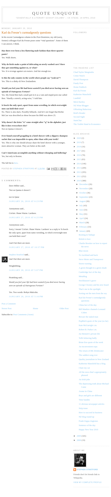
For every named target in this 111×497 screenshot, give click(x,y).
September (84, 197)
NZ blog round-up (86, 417)
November (84, 188)
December (84, 184)
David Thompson (80, 79)
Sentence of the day (87, 425)
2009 (79, 436)
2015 (79, 159)
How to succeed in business (90, 412)
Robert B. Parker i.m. (88, 329)
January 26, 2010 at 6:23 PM (26, 201)
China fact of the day (87, 305)
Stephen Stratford (16, 254)
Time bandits (84, 399)
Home (35, 308)
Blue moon (83, 251)
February (83, 227)
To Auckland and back (88, 255)
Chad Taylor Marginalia (83, 72)
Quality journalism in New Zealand (94, 359)
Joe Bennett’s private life (89, 334)
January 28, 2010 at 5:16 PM (26, 296)
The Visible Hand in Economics (87, 124)
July (81, 205)
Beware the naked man (88, 317)
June (81, 209)
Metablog (83, 276)
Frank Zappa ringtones (88, 421)
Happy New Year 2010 (88, 429)
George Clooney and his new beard (94, 285)
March (82, 222)
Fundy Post (78, 83)
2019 (79, 142)
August (82, 201)
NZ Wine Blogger (81, 105)
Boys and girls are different (90, 395)
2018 (79, 146)
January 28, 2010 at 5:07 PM (26, 270)
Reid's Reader (79, 113)
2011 (79, 176)
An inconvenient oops (88, 346)
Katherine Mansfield (82, 94)
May (81, 214)
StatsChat (77, 120)
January (83, 231)
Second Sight (79, 117)
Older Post (64, 308)
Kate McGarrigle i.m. (88, 325)
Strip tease (83, 408)
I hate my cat (84, 368)
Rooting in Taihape (87, 235)
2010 (79, 180)
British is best (84, 239)
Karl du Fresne (79, 90)
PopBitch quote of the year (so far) (93, 321)
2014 (79, 163)
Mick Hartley (79, 102)
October (83, 192)
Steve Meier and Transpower (91, 259)
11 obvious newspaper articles (91, 404)
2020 (79, 138)
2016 (79, 155)
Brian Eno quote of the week (91, 342)
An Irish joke (84, 379)
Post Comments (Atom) (23, 314)
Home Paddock (80, 87)
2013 (79, 168)
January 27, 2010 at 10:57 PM (26, 247)
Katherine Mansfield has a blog (92, 363)
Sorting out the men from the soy (93, 293)
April (81, 218)
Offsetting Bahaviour (82, 109)
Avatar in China (85, 391)
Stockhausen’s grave (87, 280)
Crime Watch (79, 75)
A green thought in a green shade (93, 268)
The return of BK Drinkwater (91, 351)
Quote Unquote (55, 13)
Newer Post (6, 308)
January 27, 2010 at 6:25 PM (26, 217)
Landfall (77, 98)
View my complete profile (87, 482)
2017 (79, 151)
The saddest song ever (88, 355)
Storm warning (85, 263)
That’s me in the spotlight (89, 289)
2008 (79, 440)
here (16, 163)
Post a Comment (9, 303)
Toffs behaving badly (88, 338)
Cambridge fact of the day (90, 272)
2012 (79, 172)
